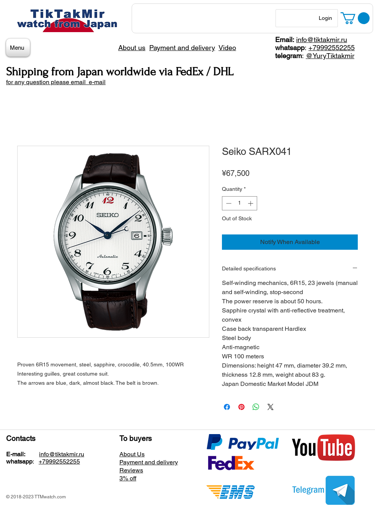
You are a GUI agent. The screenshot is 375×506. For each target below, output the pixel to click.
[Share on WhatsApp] (256, 407)
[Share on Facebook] (227, 407)
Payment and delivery (148, 462)
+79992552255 (331, 48)
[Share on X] (270, 407)
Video (227, 48)
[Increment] (251, 203)
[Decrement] (228, 203)
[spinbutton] (239, 203)
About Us (132, 454)
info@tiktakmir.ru (321, 40)
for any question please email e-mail (56, 82)
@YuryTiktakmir (330, 56)
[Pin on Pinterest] (241, 407)
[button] (355, 18)
